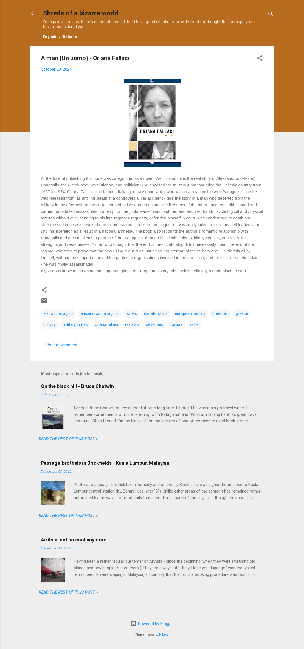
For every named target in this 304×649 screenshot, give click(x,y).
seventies (154, 324)
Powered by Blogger (152, 623)
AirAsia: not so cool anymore (73, 540)
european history (190, 313)
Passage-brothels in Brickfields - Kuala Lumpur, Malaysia (105, 463)
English (49, 37)
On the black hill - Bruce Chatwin (77, 386)
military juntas (75, 324)
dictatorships (156, 313)
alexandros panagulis (100, 313)
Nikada (164, 634)
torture (176, 324)
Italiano (70, 37)
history (49, 324)
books (131, 313)
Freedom (220, 313)
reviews (132, 324)
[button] (260, 59)
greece (242, 313)
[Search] (271, 15)
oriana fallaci (106, 324)
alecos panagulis (58, 313)
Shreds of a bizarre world (81, 13)
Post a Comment (61, 344)
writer (195, 324)
